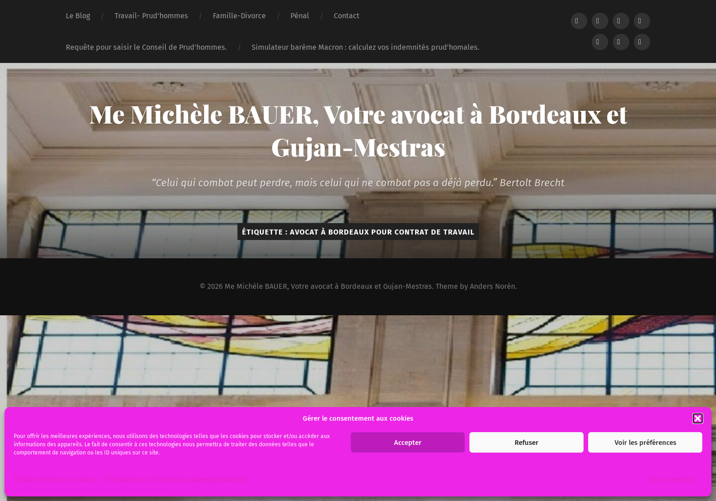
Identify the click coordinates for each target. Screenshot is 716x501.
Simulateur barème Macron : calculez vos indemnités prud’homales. (365, 47)
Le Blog (78, 15)
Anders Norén (492, 286)
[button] (697, 418)
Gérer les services (670, 479)
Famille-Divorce (239, 15)
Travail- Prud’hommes (151, 15)
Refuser (526, 442)
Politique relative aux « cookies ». (56, 479)
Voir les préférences (645, 442)
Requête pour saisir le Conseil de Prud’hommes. (146, 47)
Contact (346, 15)
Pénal (299, 15)
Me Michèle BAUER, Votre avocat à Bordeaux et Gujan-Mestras (358, 130)
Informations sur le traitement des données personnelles (175, 479)
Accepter (407, 442)
